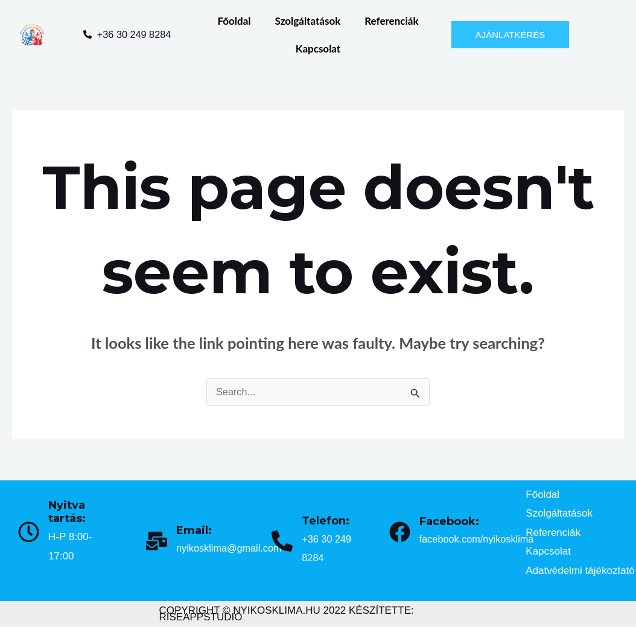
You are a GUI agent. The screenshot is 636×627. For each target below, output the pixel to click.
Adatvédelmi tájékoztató (580, 571)
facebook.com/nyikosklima (479, 540)
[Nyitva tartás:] (28, 532)
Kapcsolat (318, 48)
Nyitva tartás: (67, 512)
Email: (194, 531)
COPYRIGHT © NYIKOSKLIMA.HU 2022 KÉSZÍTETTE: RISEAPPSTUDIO (286, 614)
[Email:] (156, 541)
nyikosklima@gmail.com (231, 549)
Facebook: (449, 522)
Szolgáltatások (308, 20)
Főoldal (233, 20)
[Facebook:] (399, 532)
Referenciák (391, 20)
